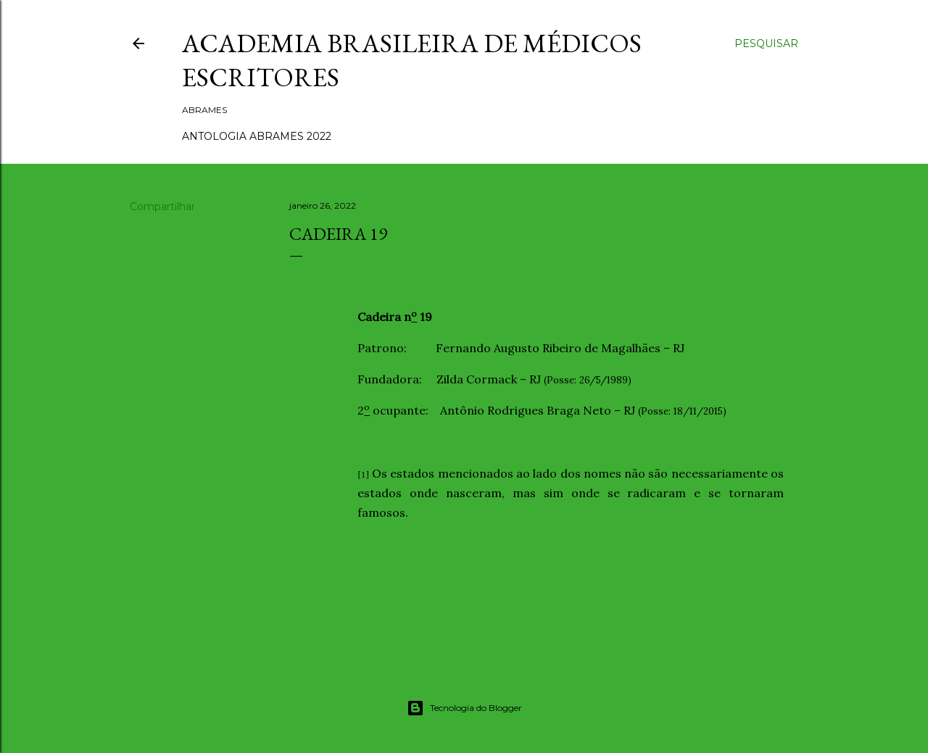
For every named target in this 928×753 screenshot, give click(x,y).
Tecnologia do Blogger (464, 708)
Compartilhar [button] (162, 206)
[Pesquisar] (766, 43)
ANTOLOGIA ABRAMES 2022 (256, 136)
